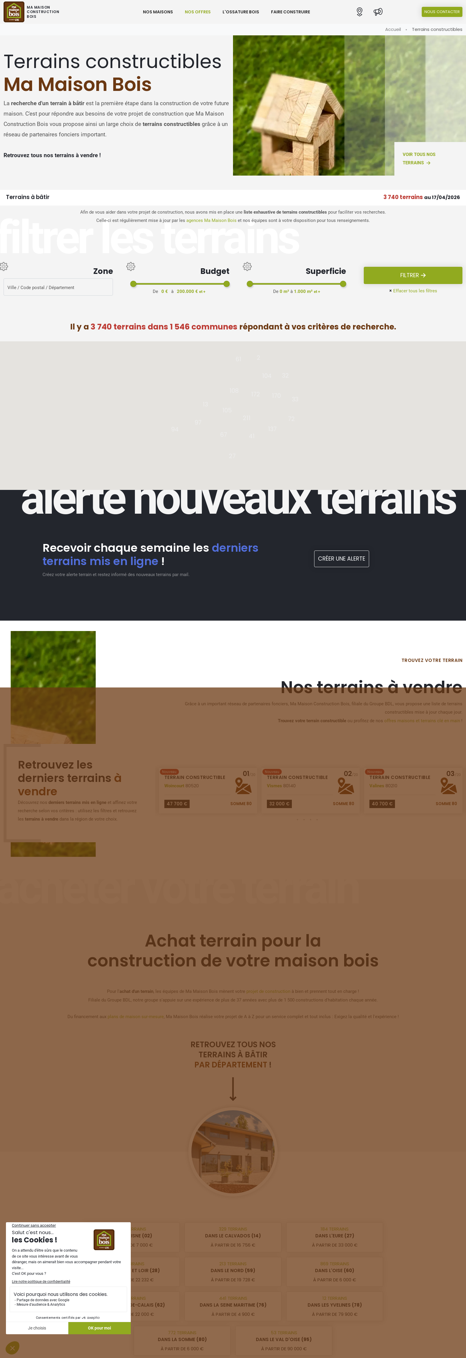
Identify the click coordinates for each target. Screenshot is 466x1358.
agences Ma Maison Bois (211, 220)
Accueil (393, 29)
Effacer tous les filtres (413, 291)
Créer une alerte (341, 559)
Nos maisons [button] (158, 12)
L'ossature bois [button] (241, 12)
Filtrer (413, 275)
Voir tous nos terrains (419, 159)
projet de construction (268, 991)
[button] (359, 12)
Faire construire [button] (290, 12)
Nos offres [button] (198, 12)
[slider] (133, 284)
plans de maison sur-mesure (136, 1016)
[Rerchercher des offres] (58, 287)
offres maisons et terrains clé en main (422, 720)
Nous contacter (442, 12)
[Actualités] (378, 12)
